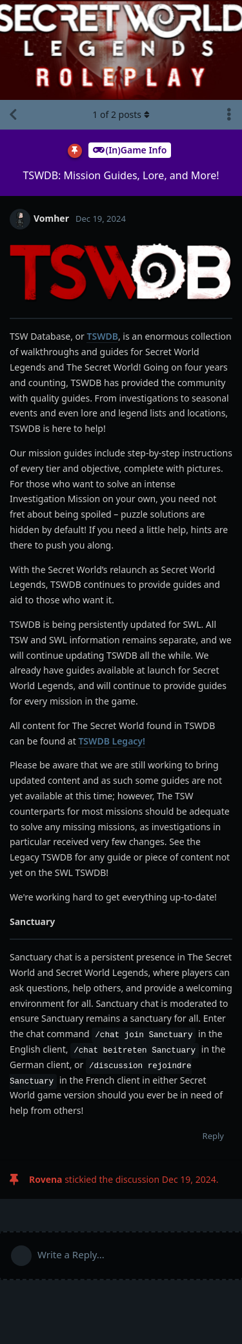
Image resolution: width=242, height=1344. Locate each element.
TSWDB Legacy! (111, 741)
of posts (120, 114)
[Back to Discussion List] (13, 115)
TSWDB (101, 336)
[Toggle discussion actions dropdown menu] (229, 115)
